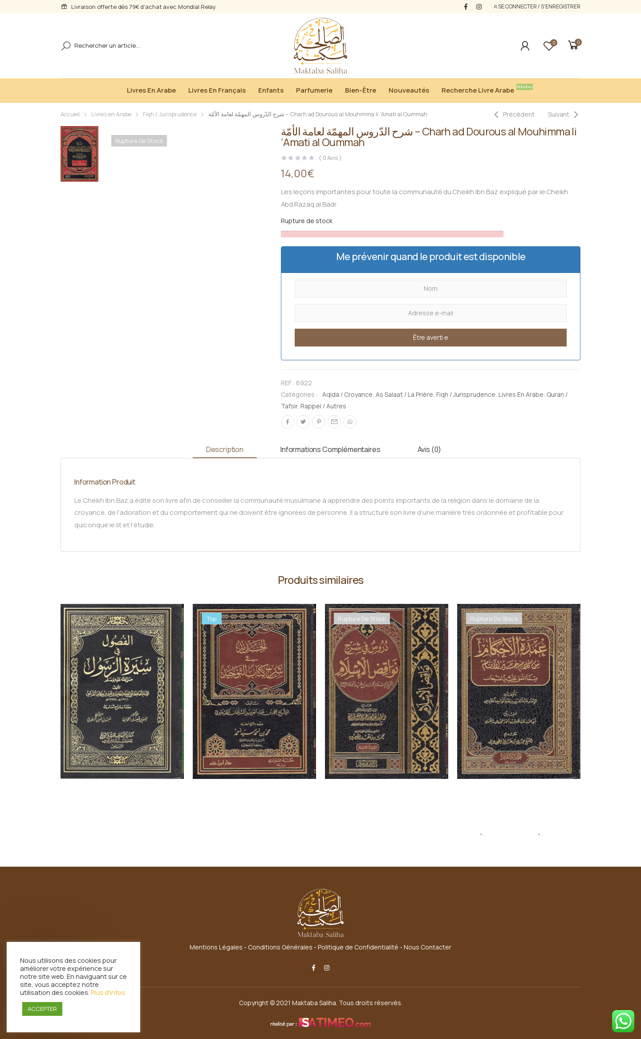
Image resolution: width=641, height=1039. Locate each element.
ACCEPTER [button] (42, 1009)
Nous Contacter (427, 947)
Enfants (271, 90)
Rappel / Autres (323, 406)
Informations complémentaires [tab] (330, 449)
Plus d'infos (108, 992)
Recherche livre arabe (480, 89)
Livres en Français (217, 90)
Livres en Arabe (151, 90)
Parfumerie (314, 90)
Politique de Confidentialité (358, 947)
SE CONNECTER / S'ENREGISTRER (536, 6)
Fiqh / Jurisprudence (170, 114)
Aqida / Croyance (347, 394)
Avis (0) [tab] (430, 449)
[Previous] (513, 114)
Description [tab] (224, 449)
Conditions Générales (280, 947)
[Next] (564, 114)
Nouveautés (409, 90)
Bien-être (360, 90)
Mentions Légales (216, 947)
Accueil (70, 114)
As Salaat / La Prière (404, 394)
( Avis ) (330, 158)
